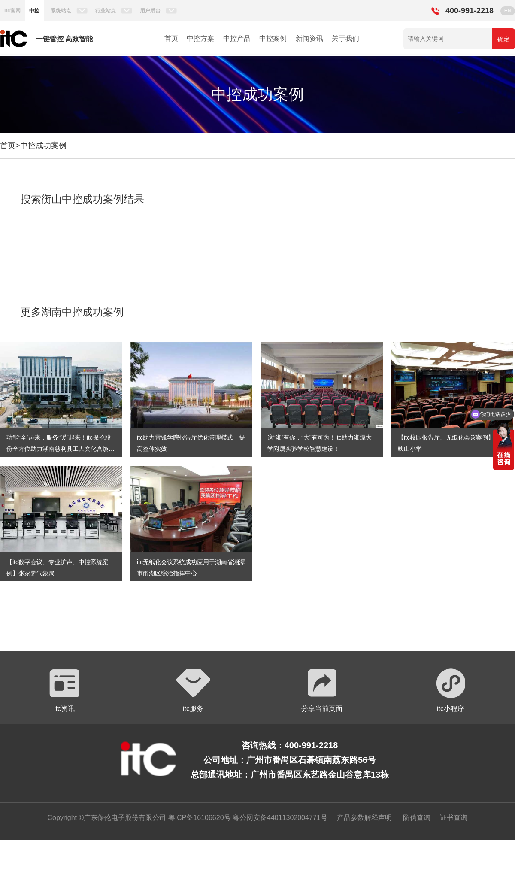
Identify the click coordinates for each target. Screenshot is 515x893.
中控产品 (237, 38)
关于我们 (345, 38)
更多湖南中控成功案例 (72, 312)
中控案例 (273, 38)
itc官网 (12, 11)
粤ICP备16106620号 (198, 817)
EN (508, 11)
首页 (171, 38)
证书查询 (453, 817)
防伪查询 (416, 817)
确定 (503, 39)
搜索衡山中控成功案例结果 (82, 199)
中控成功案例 (43, 145)
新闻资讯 (309, 38)
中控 (34, 11)
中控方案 (200, 38)
